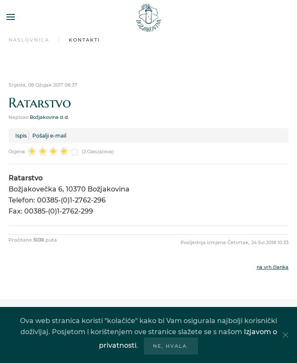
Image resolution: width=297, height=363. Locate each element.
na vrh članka (273, 267)
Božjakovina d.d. (49, 117)
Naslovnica (28, 40)
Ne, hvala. (171, 346)
